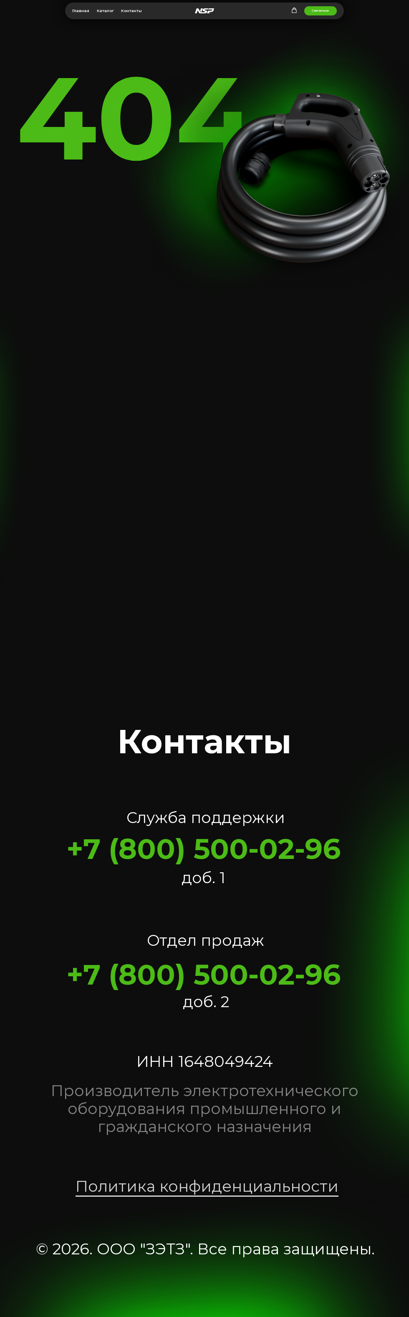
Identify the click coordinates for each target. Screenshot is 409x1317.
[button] (294, 10)
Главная (80, 10)
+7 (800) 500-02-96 (203, 849)
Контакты (131, 10)
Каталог (105, 10)
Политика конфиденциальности (207, 1186)
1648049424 (225, 1061)
